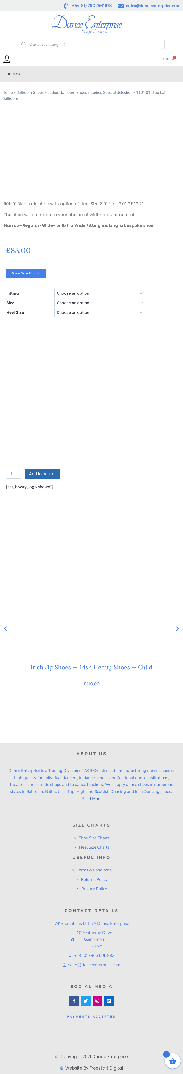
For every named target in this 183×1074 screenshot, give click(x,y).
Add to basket (42, 473)
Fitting (12, 293)
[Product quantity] (13, 474)
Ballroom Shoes (30, 92)
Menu (13, 74)
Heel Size (15, 312)
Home (7, 92)
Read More (92, 798)
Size (10, 302)
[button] (5, 629)
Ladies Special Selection (112, 92)
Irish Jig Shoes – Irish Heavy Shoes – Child (92, 667)
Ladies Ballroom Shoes (67, 92)
